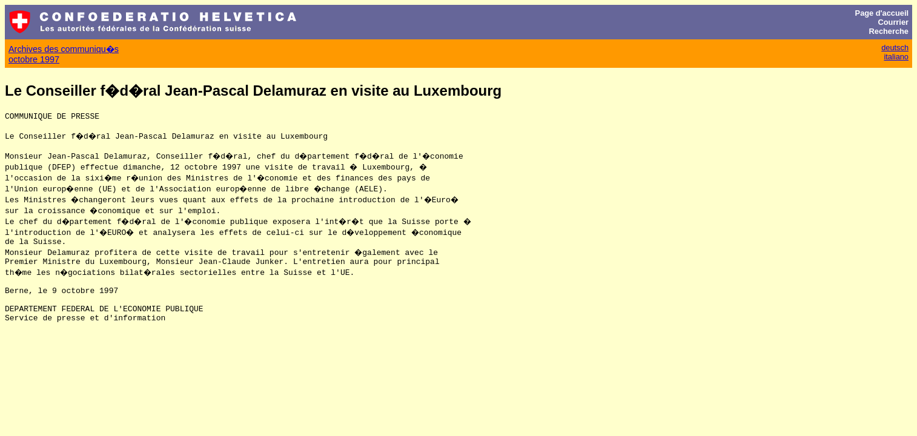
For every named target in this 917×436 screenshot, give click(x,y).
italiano (896, 56)
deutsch (895, 47)
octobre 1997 (33, 59)
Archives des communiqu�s (63, 49)
